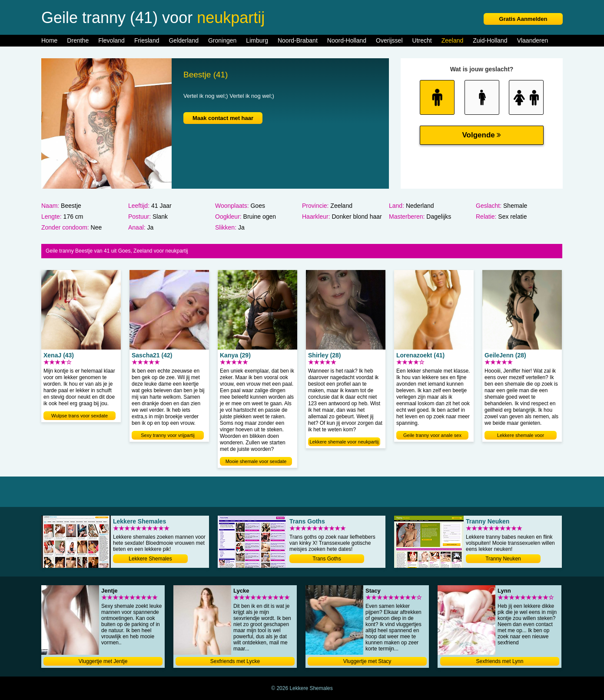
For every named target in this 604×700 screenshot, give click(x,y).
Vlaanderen (532, 40)
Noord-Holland (346, 40)
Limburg (257, 40)
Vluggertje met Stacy (367, 661)
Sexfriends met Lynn (500, 661)
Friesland (146, 40)
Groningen (222, 40)
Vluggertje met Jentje (103, 661)
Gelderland (184, 40)
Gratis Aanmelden (523, 19)
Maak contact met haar (222, 118)
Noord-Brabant (298, 40)
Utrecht (422, 40)
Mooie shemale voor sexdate (256, 461)
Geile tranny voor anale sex (432, 435)
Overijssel (389, 40)
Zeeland (452, 40)
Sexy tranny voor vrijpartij (168, 435)
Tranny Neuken (503, 559)
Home (49, 40)
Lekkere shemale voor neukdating (520, 436)
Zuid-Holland (490, 40)
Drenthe (78, 40)
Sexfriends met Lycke (235, 661)
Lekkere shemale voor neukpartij (344, 441)
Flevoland (111, 40)
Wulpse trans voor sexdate (79, 415)
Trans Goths (326, 559)
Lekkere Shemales (150, 559)
